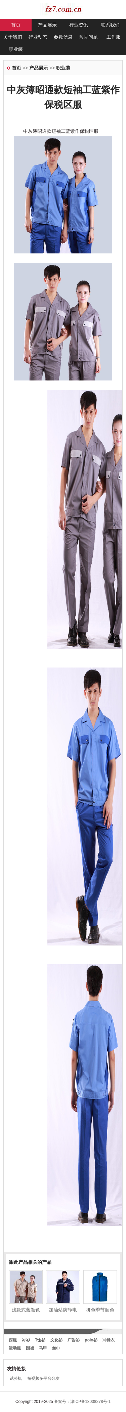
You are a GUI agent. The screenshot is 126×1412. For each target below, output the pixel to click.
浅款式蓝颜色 (26, 1310)
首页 (15, 25)
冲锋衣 (108, 1340)
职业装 (16, 49)
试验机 (16, 1378)
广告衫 (74, 1340)
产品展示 (47, 25)
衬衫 (26, 1340)
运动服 (15, 1348)
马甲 (43, 1348)
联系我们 (110, 25)
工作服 (114, 37)
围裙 (30, 1348)
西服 (13, 1340)
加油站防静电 (63, 1310)
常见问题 (88, 37)
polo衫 (91, 1340)
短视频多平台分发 (43, 1378)
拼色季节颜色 (100, 1310)
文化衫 (56, 1340)
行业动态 (38, 37)
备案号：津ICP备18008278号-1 (82, 1401)
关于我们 (12, 37)
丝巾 (56, 1348)
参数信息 (63, 37)
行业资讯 (78, 25)
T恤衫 (40, 1340)
